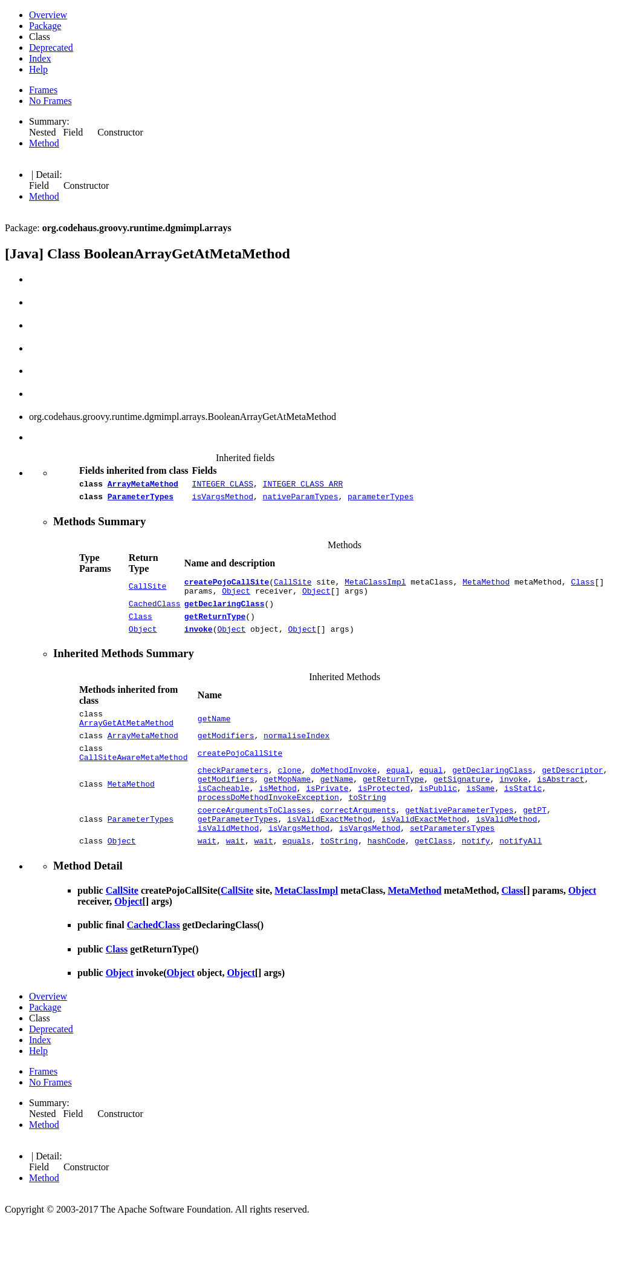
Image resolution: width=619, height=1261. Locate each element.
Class (583, 586)
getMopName (287, 804)
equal (398, 793)
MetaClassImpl (375, 586)
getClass (433, 876)
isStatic (523, 815)
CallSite (147, 592)
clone (289, 793)
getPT (534, 840)
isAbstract (561, 804)
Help (38, 69)
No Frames (50, 101)
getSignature (461, 804)
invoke (198, 641)
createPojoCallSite (226, 586)
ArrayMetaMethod (143, 485)
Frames (43, 90)
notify (476, 876)
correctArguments (358, 840)
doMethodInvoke (344, 793)
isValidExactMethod (329, 851)
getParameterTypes (238, 851)
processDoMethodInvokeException (268, 825)
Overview (48, 15)
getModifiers (226, 753)
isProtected (384, 815)
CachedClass (155, 612)
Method (44, 143)
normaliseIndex (296, 753)
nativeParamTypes (301, 499)
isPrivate (327, 815)
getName (214, 733)
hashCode (386, 876)
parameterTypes (380, 499)
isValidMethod (506, 851)
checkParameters (233, 793)
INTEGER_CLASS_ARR (303, 485)
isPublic (437, 815)
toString (367, 825)
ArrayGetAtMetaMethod (126, 738)
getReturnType (214, 626)
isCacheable (224, 815)
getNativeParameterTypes (459, 840)
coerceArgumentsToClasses (254, 840)
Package (45, 26)
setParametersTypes (452, 862)
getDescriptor (572, 793)
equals (296, 876)
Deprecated (51, 47)
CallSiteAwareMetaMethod (133, 778)
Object (236, 597)
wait (207, 876)
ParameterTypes (140, 499)
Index (40, 58)
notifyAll (520, 876)
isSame (481, 815)
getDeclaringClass (224, 612)
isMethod (277, 815)
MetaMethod (486, 586)
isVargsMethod (222, 499)
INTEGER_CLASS (222, 485)
